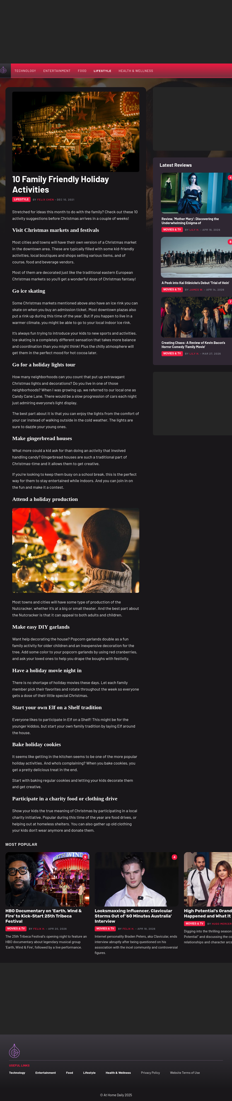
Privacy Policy (150, 1072)
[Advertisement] (116, 32)
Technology (25, 71)
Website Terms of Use (185, 1072)
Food (82, 71)
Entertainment (57, 71)
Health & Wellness (136, 71)
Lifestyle (102, 71)
